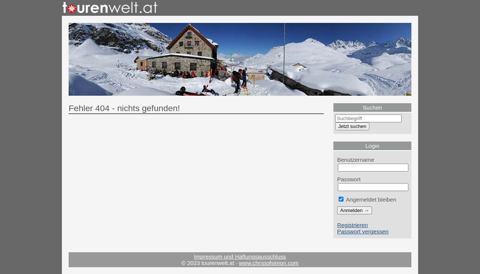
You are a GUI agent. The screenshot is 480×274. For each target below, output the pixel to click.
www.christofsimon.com (268, 263)
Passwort (349, 179)
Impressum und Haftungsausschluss (240, 256)
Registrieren (352, 225)
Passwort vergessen (362, 231)
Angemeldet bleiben (367, 199)
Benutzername (355, 160)
